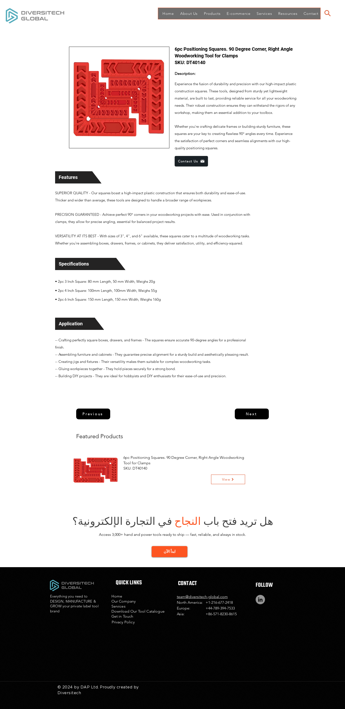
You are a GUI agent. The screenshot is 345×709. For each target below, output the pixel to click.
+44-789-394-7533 (220, 608)
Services (118, 606)
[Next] (252, 414)
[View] (228, 479)
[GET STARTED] (169, 551)
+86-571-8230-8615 (221, 614)
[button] (188, 13)
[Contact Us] (191, 161)
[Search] (327, 13)
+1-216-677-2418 (219, 602)
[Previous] (93, 414)
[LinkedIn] (260, 599)
